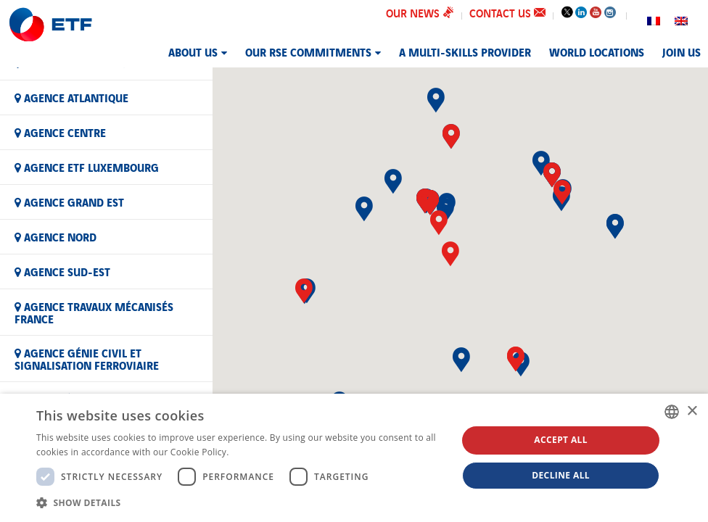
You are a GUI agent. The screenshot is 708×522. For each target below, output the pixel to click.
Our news (420, 12)
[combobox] (671, 412)
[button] (439, 223)
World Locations (596, 51)
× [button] (691, 411)
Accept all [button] (561, 440)
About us (193, 51)
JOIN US (681, 51)
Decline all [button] (561, 475)
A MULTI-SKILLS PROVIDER (465, 51)
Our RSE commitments (308, 51)
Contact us (507, 12)
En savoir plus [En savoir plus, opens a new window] (260, 452)
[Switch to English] (681, 19)
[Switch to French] (653, 19)
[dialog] (354, 458)
